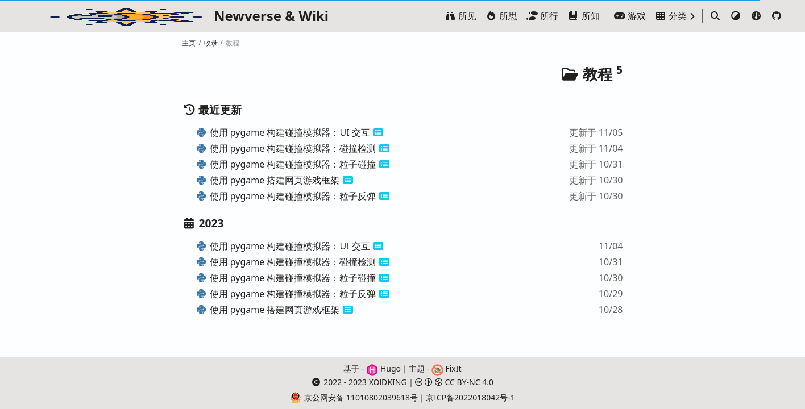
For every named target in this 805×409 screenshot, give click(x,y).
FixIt (446, 368)
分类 (671, 16)
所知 (583, 16)
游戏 (630, 16)
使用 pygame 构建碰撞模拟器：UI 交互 (283, 132)
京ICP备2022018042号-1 (470, 397)
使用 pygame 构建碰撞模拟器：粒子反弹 (286, 196)
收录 (211, 43)
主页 (189, 43)
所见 (460, 16)
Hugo (383, 368)
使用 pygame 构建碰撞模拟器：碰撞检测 (286, 148)
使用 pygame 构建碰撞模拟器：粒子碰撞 (286, 164)
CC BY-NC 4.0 (454, 382)
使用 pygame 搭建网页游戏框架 (267, 180)
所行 (542, 16)
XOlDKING (388, 382)
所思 (501, 16)
